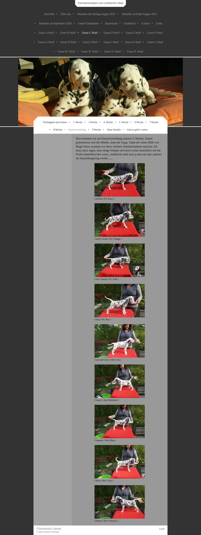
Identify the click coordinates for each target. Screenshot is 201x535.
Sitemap (57, 528)
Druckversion (44, 528)
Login (162, 528)
